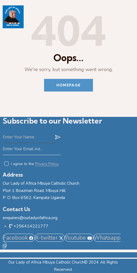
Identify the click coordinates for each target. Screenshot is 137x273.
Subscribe (57, 137)
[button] (44, 36)
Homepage (68, 85)
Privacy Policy (46, 164)
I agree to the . (35, 163)
